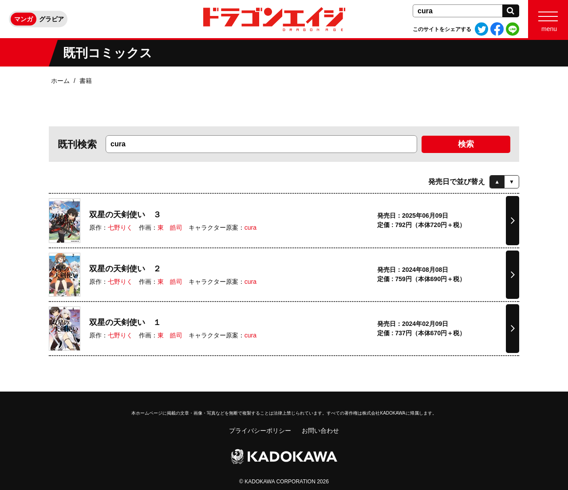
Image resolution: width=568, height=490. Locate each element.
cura (250, 227)
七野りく (120, 227)
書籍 (85, 80)
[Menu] (548, 19)
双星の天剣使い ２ (125, 268)
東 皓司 (170, 227)
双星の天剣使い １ (125, 322)
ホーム (60, 80)
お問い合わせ (320, 430)
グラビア (51, 19)
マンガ (23, 19)
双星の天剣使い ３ (125, 214)
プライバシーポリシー (260, 430)
